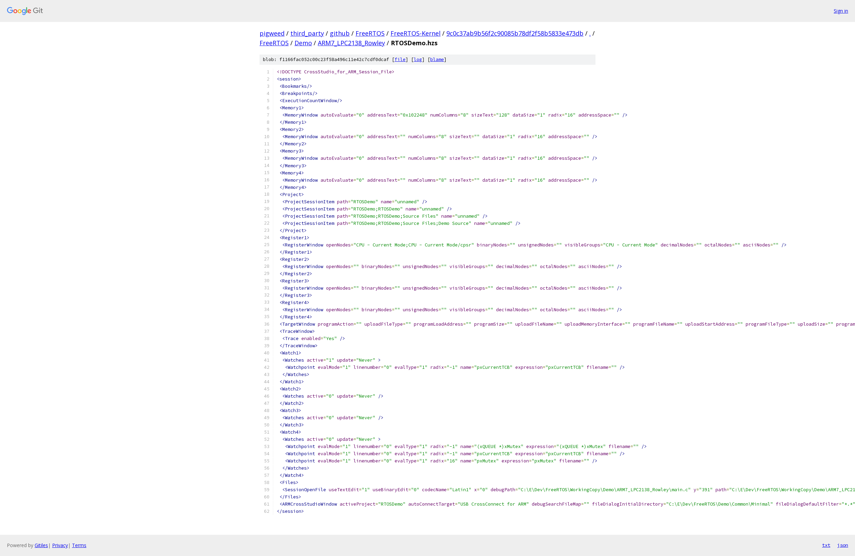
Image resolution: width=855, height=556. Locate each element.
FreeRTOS (370, 33)
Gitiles (41, 545)
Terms (79, 545)
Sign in (841, 11)
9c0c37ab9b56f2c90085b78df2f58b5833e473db (514, 33)
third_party (307, 33)
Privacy (60, 545)
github (340, 33)
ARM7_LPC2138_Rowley (351, 43)
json (842, 545)
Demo (303, 43)
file (400, 59)
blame (437, 59)
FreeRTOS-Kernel (415, 33)
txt (826, 545)
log (418, 59)
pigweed (272, 33)
